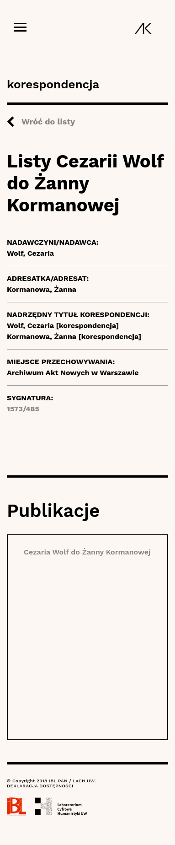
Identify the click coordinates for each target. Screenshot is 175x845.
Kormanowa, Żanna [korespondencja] (74, 336)
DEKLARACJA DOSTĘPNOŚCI (40, 785)
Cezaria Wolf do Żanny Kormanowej (87, 552)
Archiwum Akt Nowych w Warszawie (73, 372)
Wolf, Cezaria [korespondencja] (63, 325)
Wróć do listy (48, 121)
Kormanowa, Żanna (41, 289)
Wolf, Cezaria (30, 253)
